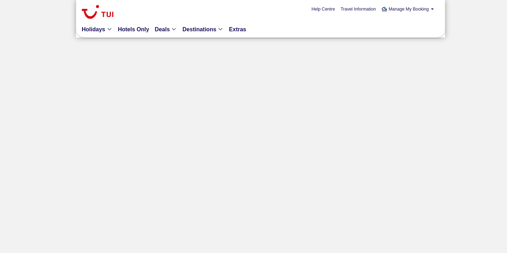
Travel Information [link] (358, 9)
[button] (407, 9)
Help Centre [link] (323, 9)
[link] (97, 13)
